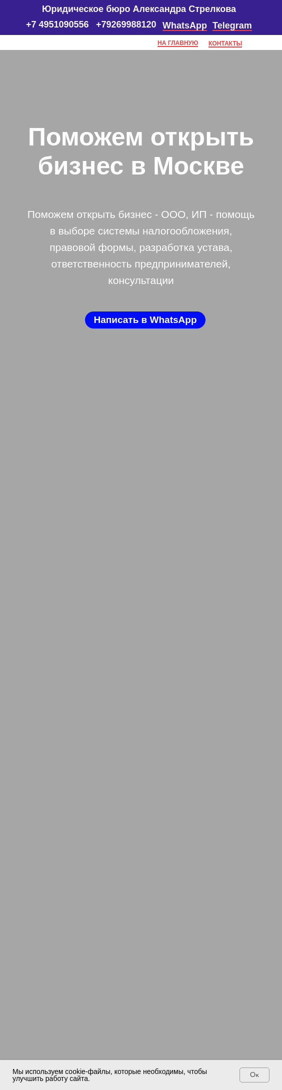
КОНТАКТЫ (225, 43)
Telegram (232, 25)
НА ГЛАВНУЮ (178, 43)
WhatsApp (184, 25)
